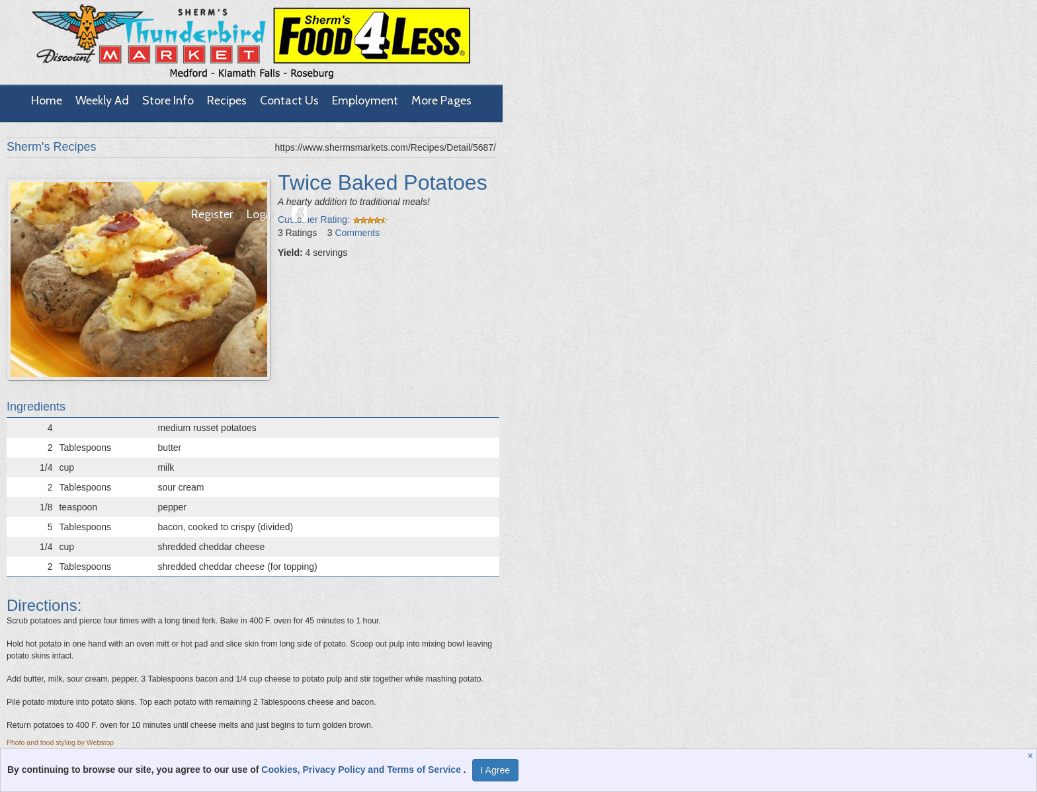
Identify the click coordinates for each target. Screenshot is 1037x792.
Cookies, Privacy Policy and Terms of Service (362, 769)
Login (261, 214)
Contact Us (289, 100)
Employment (365, 100)
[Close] (1032, 755)
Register (212, 214)
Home (46, 100)
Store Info (168, 100)
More (441, 100)
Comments (357, 232)
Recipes (227, 100)
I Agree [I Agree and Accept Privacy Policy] (495, 770)
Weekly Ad (102, 100)
